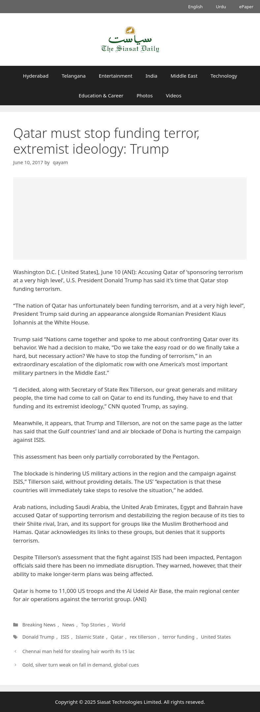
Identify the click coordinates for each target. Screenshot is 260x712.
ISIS (65, 637)
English (195, 7)
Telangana (74, 75)
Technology (224, 75)
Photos (144, 95)
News (68, 625)
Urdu (221, 7)
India (152, 75)
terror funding (178, 637)
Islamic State (90, 637)
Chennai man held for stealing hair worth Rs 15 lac (78, 651)
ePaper (246, 7)
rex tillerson (142, 637)
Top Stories (93, 625)
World (118, 625)
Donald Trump (38, 637)
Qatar (117, 637)
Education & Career (101, 95)
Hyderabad (36, 75)
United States (215, 637)
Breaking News (39, 625)
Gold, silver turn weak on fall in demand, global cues (80, 665)
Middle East (184, 75)
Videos (174, 95)
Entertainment (115, 75)
